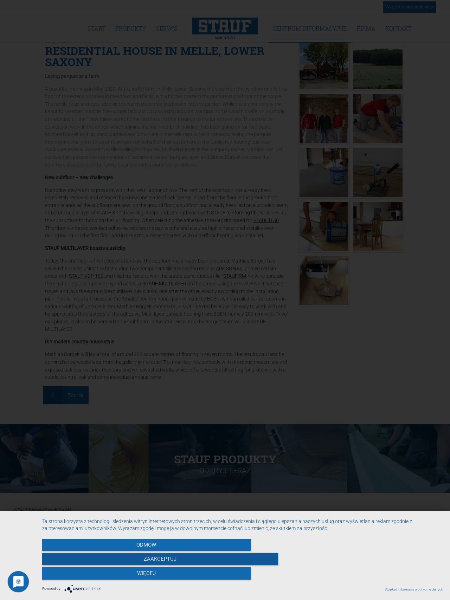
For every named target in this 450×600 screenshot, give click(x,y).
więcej (383, 576)
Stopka (390, 589)
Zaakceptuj (242, 576)
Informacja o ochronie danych (420, 589)
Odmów (102, 576)
